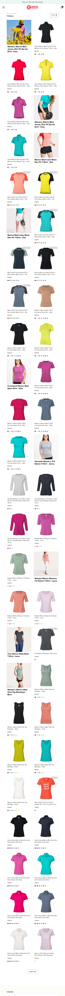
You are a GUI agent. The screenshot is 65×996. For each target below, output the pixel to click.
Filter (54, 15)
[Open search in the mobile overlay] (58, 7)
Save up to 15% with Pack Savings (32, 2)
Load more (32, 972)
